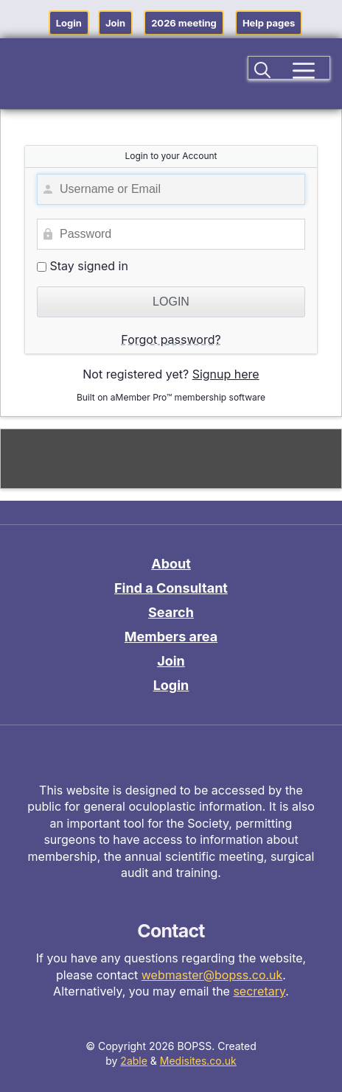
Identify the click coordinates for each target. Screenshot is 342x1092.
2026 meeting (184, 23)
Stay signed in (82, 265)
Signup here (225, 374)
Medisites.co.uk (198, 1060)
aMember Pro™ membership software (188, 397)
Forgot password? (170, 339)
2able (133, 1060)
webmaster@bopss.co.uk (212, 975)
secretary (259, 991)
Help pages (268, 23)
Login (69, 23)
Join (115, 23)
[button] (263, 68)
